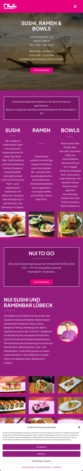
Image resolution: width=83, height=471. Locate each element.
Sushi (12, 130)
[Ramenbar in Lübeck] (41, 212)
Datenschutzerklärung (44, 467)
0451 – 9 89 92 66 (44, 44)
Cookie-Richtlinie (28, 467)
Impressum (57, 467)
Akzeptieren (41, 447)
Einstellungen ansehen (41, 461)
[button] (79, 427)
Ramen (41, 130)
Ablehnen (41, 454)
